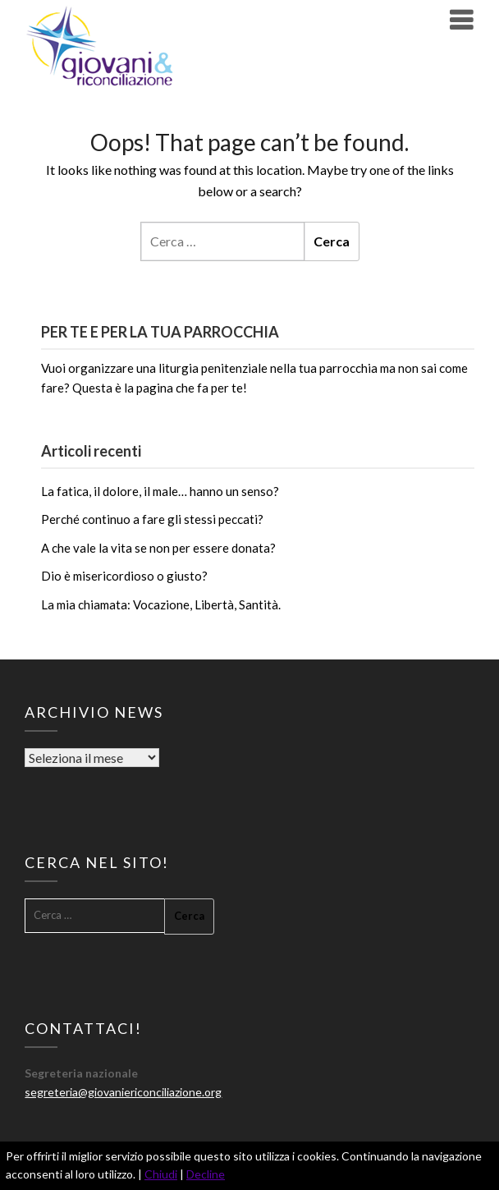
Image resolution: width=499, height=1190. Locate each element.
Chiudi (160, 1174)
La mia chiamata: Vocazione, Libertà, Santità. (161, 604)
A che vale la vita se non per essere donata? (158, 547)
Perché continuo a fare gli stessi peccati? (152, 519)
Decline (205, 1174)
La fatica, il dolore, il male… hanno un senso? (160, 491)
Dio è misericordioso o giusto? (124, 575)
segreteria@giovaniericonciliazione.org (123, 1092)
